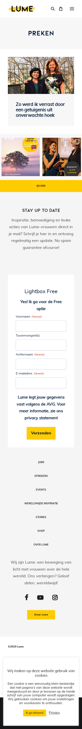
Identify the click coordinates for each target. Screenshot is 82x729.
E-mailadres (30, 374)
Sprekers (41, 476)
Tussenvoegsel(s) (28, 335)
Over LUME (41, 544)
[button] (72, 8)
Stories (41, 517)
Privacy (54, 712)
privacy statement (41, 418)
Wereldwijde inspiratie (41, 503)
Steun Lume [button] (41, 615)
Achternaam (30, 355)
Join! (41, 462)
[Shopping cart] (59, 9)
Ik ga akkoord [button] (35, 713)
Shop (41, 531)
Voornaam (29, 317)
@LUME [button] (41, 186)
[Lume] (23, 9)
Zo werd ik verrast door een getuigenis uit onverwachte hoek (40, 110)
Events (41, 489)
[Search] (51, 9)
